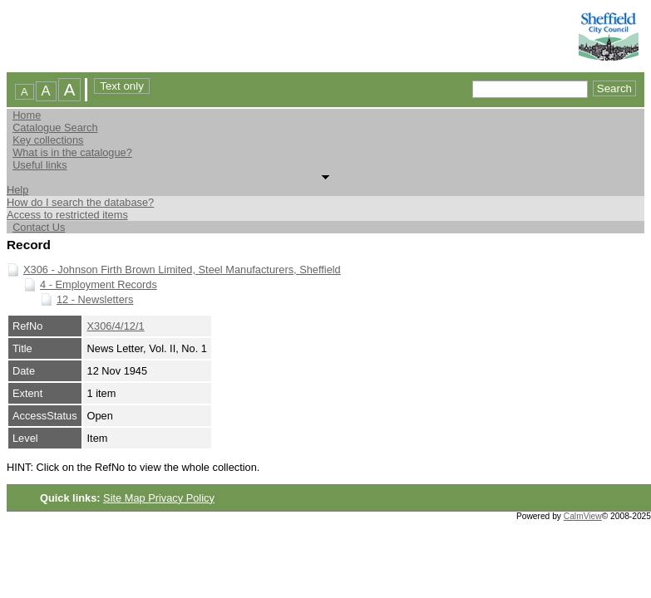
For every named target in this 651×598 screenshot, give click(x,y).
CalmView (583, 516)
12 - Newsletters (95, 299)
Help (17, 190)
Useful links (39, 165)
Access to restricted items (67, 214)
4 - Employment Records (98, 284)
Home (26, 115)
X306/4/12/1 (116, 326)
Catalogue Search (54, 127)
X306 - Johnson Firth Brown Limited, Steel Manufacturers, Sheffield (182, 269)
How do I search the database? (80, 202)
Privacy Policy (181, 498)
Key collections (47, 140)
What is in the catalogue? (72, 152)
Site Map (125, 498)
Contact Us (38, 227)
